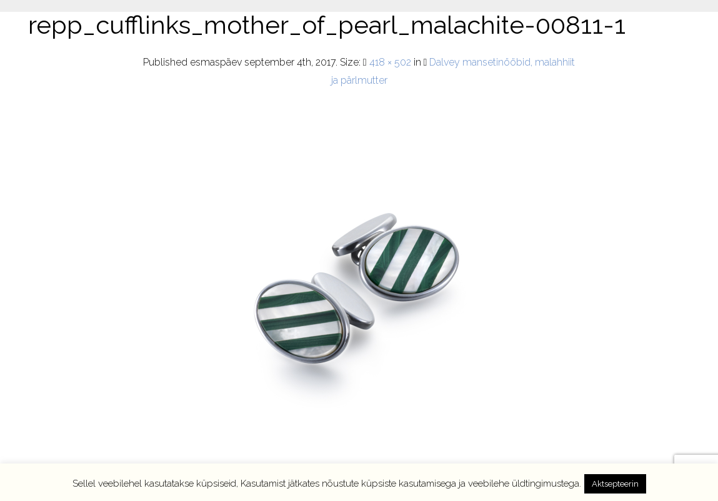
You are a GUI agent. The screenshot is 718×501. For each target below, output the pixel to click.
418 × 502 (390, 62)
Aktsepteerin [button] (615, 484)
